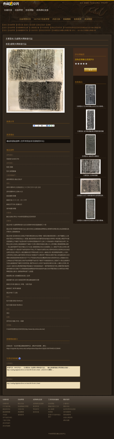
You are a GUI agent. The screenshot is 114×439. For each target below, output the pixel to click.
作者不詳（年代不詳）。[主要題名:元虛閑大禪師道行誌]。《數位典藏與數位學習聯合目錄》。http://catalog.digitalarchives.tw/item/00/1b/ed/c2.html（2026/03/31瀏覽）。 (43, 371)
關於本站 (66, 406)
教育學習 (36, 406)
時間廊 (50, 412)
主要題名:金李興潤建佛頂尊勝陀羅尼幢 (90, 131)
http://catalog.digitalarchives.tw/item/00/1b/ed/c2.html (43, 385)
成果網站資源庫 (38, 403)
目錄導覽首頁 (25, 19)
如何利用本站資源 (69, 409)
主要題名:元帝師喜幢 (90, 175)
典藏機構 (67, 19)
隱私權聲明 (67, 415)
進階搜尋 (77, 19)
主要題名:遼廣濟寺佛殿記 (90, 156)
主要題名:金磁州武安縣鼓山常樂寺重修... (90, 220)
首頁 (81, 3)
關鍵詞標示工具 (53, 406)
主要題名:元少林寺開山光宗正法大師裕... (90, 106)
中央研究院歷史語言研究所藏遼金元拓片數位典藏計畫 (82, 27)
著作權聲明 (67, 412)
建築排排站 (6, 409)
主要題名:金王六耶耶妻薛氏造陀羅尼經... (90, 195)
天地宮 (5, 415)
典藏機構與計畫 (22, 27)
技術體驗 (30, 10)
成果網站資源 (42, 10)
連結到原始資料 (13, 141)
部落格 (86, 3)
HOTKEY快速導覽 (41, 19)
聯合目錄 (21, 403)
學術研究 (36, 409)
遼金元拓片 (41, 25)
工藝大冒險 (6, 420)
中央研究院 (45, 27)
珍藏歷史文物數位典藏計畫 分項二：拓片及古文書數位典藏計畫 (74, 30)
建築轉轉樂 (6, 412)
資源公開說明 (67, 417)
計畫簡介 (66, 403)
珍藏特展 (8, 10)
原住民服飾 (6, 426)
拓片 (27, 25)
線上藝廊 (51, 409)
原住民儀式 (6, 423)
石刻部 (33, 25)
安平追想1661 (7, 417)
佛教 (49, 25)
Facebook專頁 (95, 3)
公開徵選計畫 (34, 27)
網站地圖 (66, 420)
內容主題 (56, 19)
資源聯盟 (88, 19)
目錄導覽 (19, 10)
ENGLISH (104, 3)
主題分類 (21, 409)
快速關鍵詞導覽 (23, 406)
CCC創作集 (6, 406)
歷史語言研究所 (56, 27)
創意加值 (36, 412)
